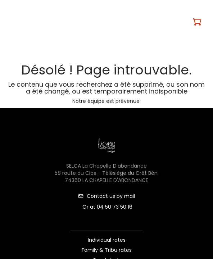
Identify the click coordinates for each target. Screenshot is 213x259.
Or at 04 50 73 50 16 (106, 206)
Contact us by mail (106, 196)
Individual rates (107, 240)
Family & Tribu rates (107, 250)
